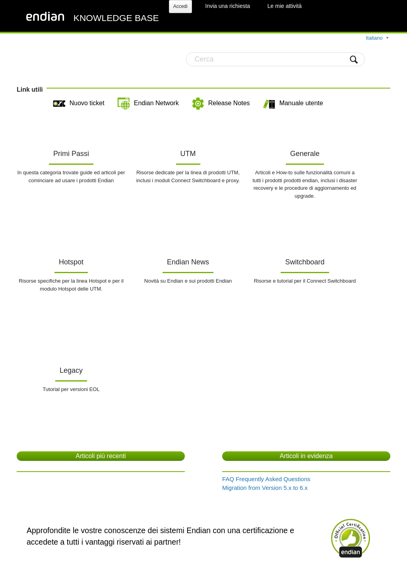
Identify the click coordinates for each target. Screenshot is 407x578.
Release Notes (221, 103)
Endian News (188, 262)
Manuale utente (293, 103)
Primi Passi (71, 154)
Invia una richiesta (227, 6)
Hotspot (71, 262)
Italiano (375, 38)
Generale (305, 154)
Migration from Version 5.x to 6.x (265, 487)
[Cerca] (275, 59)
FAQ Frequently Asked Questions (266, 479)
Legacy (71, 370)
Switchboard (304, 262)
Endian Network (148, 103)
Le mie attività (284, 6)
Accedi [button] (180, 6)
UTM (188, 154)
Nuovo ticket (79, 103)
